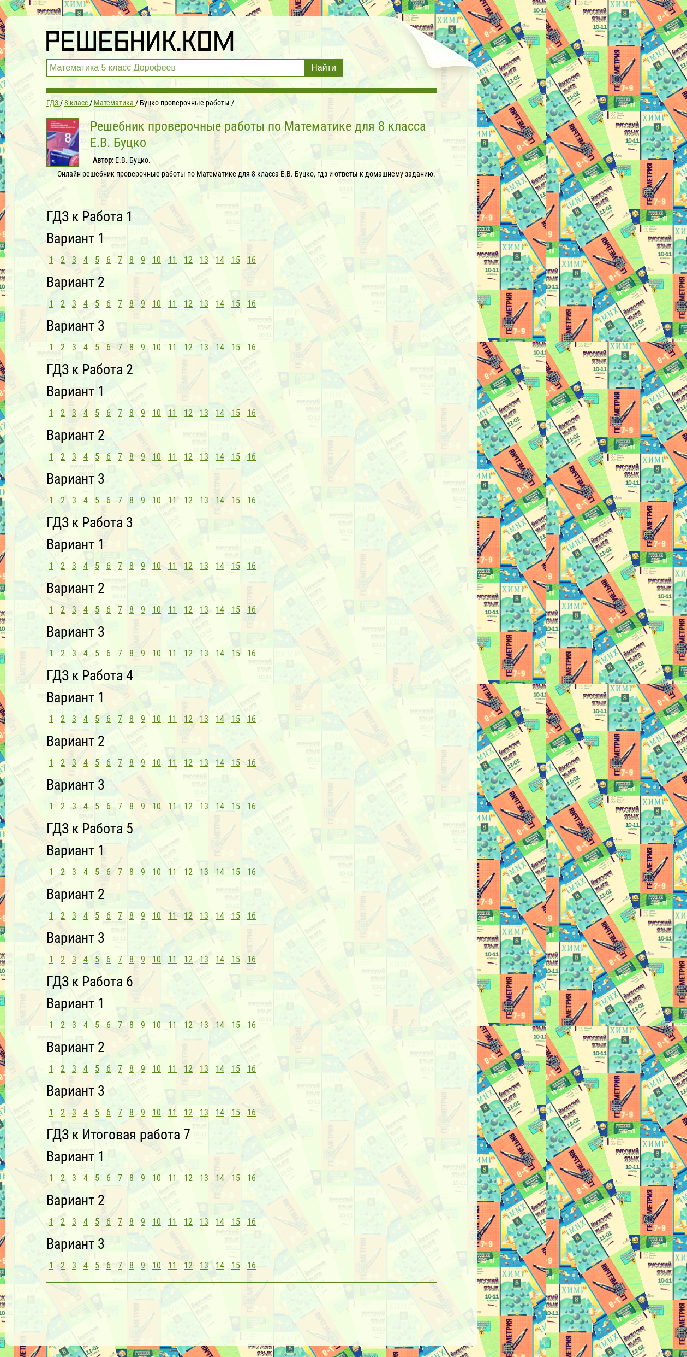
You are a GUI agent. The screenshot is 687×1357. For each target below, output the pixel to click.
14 (220, 260)
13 (204, 260)
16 (251, 260)
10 (156, 260)
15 (235, 260)
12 (188, 260)
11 (172, 260)
